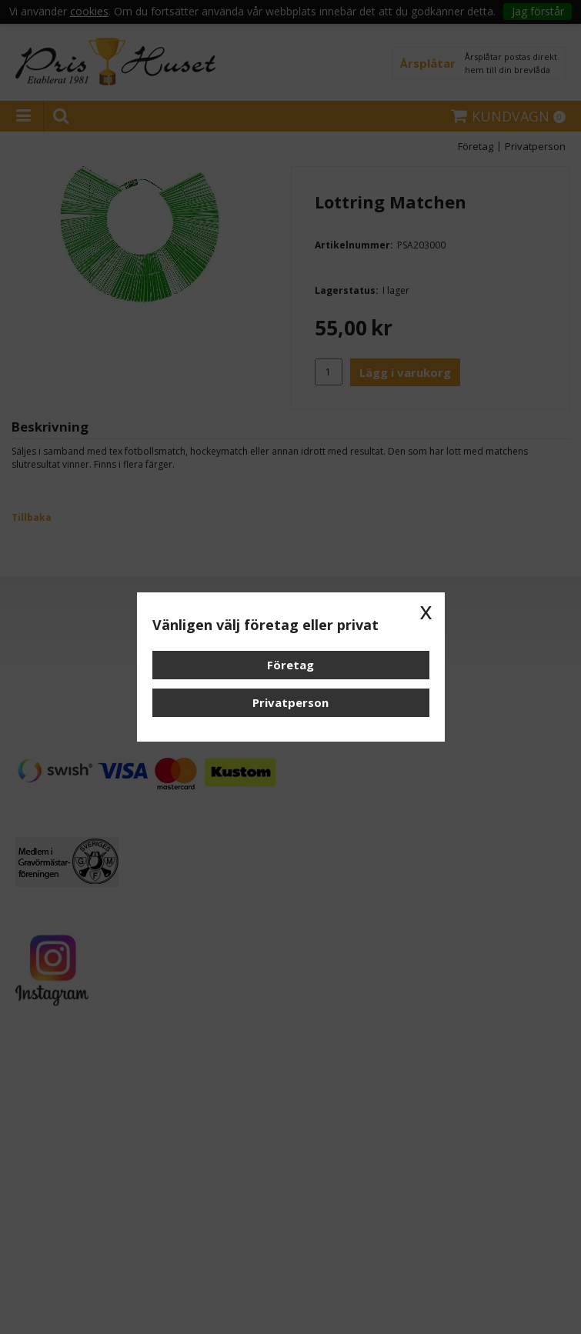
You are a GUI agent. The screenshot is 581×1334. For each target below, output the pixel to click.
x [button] (426, 611)
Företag (290, 664)
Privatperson (290, 702)
